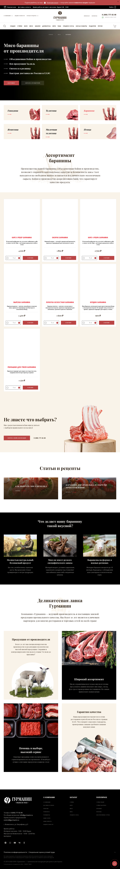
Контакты (94, 16)
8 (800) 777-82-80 (40, 438)
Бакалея (37, 26)
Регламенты (46, 815)
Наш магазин (10, 7)
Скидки (12, 26)
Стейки (19, 26)
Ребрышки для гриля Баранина (22, 367)
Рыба (59, 26)
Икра (54, 26)
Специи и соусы (68, 26)
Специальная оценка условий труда (42, 852)
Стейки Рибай (100, 802)
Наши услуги (46, 818)
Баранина (99, 808)
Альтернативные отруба (103, 815)
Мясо (31, 26)
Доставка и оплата (24, 7)
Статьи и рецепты (33, 16)
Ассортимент (11, 83)
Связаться (87, 16)
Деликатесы (46, 26)
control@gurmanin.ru (11, 820)
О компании (8, 16)
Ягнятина (99, 811)
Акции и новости (20, 15)
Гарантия (45, 808)
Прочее (100, 26)
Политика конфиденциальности (15, 852)
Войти (112, 7)
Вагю (26, 26)
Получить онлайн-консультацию (17, 438)
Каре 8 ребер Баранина (22, 237)
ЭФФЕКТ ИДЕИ (28, 864)
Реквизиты (46, 811)
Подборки (92, 26)
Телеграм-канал (51, 3)
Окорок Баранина (60, 237)
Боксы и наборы (81, 26)
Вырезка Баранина (22, 302)
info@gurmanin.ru (26, 815)
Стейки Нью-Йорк (101, 805)
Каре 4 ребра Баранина (98, 237)
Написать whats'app (109, 17)
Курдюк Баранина (98, 302)
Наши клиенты (47, 821)
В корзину (30, 258)
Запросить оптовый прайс (32, 83)
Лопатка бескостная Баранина (60, 302)
